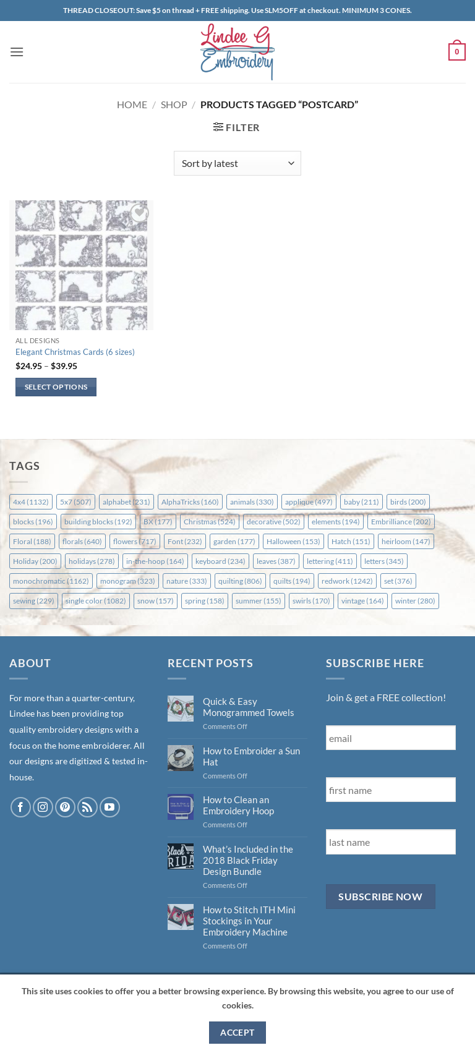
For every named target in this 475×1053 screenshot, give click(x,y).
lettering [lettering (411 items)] (330, 561)
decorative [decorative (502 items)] (274, 521)
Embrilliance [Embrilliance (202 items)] (401, 521)
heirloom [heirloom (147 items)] (406, 541)
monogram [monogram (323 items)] (127, 581)
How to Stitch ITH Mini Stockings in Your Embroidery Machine (249, 920)
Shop (174, 104)
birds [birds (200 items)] (408, 501)
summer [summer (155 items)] (258, 600)
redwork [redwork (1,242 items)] (347, 581)
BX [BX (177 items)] (158, 521)
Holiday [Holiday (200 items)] (35, 561)
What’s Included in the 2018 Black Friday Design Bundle (248, 860)
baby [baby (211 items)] (361, 501)
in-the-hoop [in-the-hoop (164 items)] (155, 561)
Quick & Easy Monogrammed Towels (248, 707)
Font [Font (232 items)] (185, 541)
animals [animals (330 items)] (252, 501)
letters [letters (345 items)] (384, 561)
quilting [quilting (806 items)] (240, 581)
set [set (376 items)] (398, 581)
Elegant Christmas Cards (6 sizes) (75, 352)
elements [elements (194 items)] (336, 521)
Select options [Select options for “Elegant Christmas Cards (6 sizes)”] (56, 387)
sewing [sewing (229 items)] (33, 600)
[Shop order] (237, 163)
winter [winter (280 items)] (415, 600)
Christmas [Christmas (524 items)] (210, 521)
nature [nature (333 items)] (186, 581)
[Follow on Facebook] (21, 807)
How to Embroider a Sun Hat (251, 756)
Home (132, 104)
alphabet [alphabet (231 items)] (126, 501)
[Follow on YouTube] (110, 807)
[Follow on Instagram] (43, 807)
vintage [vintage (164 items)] (362, 600)
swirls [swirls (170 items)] (311, 600)
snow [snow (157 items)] (155, 600)
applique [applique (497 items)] (309, 501)
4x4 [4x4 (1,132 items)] (31, 501)
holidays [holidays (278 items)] (92, 561)
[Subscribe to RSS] (87, 807)
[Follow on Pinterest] (65, 807)
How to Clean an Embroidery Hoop (238, 805)
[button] (16, 51)
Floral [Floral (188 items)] (32, 541)
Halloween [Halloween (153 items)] (293, 541)
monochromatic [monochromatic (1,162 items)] (51, 581)
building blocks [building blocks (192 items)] (98, 521)
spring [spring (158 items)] (205, 600)
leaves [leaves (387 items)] (276, 561)
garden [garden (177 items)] (234, 541)
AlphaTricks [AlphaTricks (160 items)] (190, 501)
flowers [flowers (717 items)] (134, 541)
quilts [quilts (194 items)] (291, 581)
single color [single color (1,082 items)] (96, 600)
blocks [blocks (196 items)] (33, 521)
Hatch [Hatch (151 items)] (351, 541)
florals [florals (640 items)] (82, 541)
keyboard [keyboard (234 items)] (220, 561)
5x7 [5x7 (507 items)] (76, 501)
